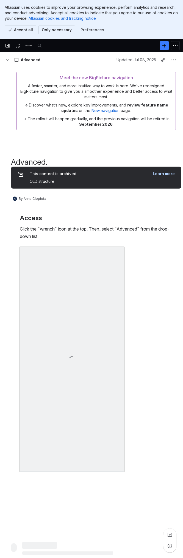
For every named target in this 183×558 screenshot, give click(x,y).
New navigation (106, 110)
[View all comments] (169, 535)
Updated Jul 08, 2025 (136, 59)
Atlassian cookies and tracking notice (62, 18)
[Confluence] (28, 45)
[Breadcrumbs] (7, 59)
